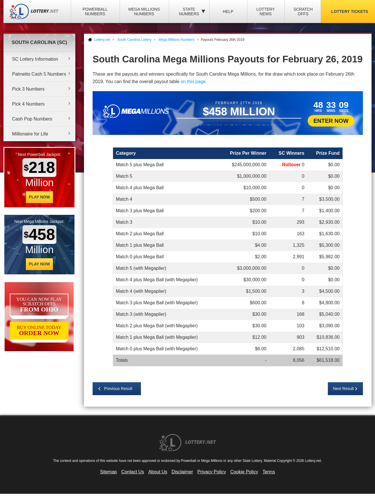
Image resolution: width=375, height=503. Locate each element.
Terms (269, 471)
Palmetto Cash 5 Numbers (39, 74)
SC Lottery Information (35, 59)
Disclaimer (182, 471)
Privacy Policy (211, 471)
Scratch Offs (303, 11)
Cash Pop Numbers (32, 118)
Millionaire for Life (30, 133)
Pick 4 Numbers (28, 104)
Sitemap (108, 471)
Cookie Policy (244, 471)
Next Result (343, 388)
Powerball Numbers (95, 11)
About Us (157, 471)
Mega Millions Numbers (144, 11)
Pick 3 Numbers (28, 89)
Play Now (39, 197)
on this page (193, 81)
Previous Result (118, 388)
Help (228, 11)
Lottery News (265, 11)
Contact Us (132, 471)
